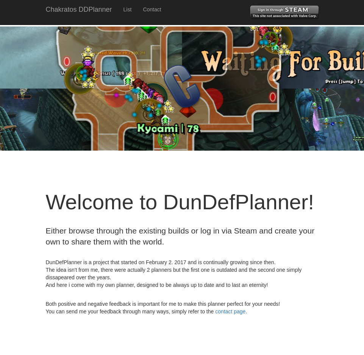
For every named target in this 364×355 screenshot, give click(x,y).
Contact (152, 9)
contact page (230, 311)
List (127, 9)
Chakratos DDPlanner (79, 9)
